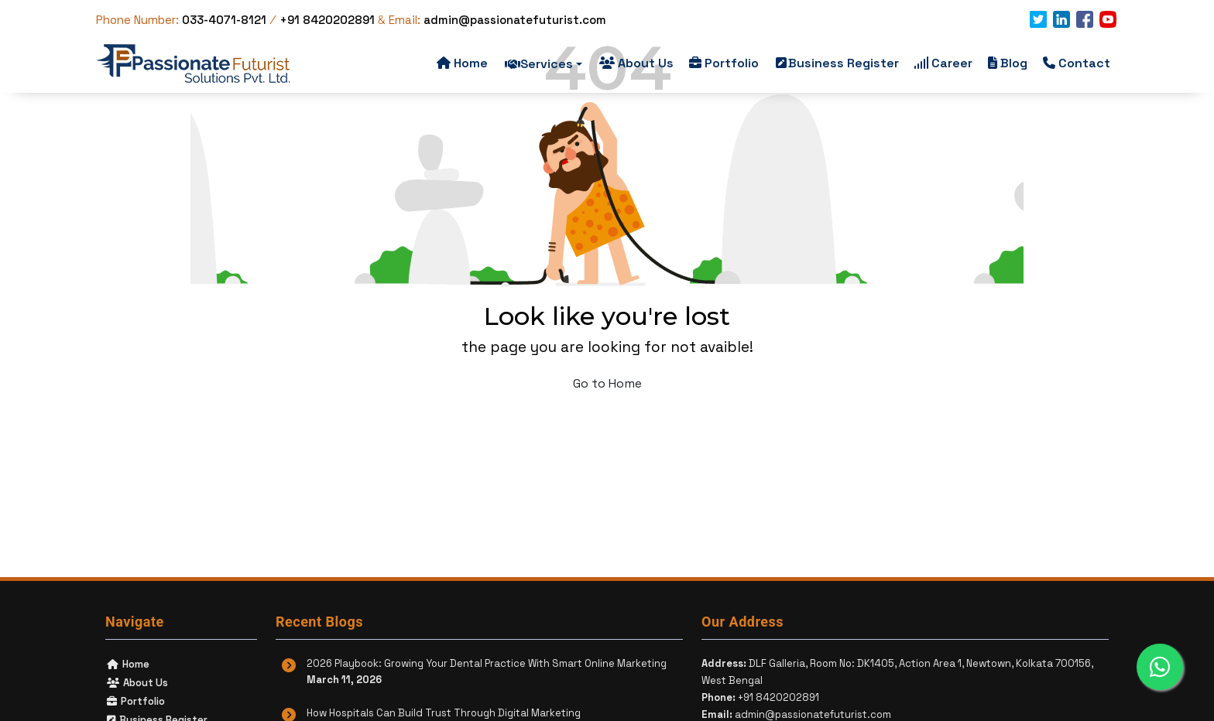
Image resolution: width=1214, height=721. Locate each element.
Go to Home (607, 383)
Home (462, 63)
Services (543, 64)
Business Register (837, 63)
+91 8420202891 (327, 19)
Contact (1076, 63)
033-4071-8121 (225, 19)
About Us (636, 63)
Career (943, 63)
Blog (1007, 63)
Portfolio (724, 63)
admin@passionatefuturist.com (515, 19)
